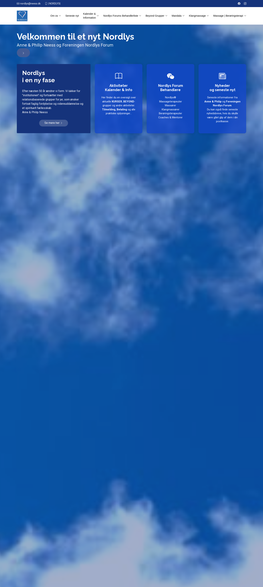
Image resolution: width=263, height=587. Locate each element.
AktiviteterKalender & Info (118, 87)
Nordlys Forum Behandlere (170, 87)
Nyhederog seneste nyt (222, 87)
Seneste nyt (72, 15)
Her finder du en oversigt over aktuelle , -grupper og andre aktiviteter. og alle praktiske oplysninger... (118, 105)
